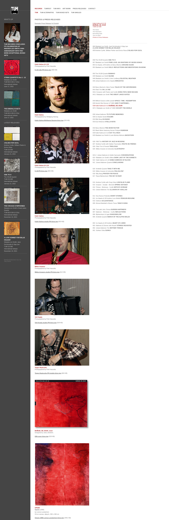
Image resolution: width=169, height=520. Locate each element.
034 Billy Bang (101, 119)
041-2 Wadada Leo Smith (111, 94)
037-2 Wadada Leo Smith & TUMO (112, 108)
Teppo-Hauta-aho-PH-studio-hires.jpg (48, 373)
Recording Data (97, 33)
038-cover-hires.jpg (41, 436)
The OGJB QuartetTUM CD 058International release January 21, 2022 (11, 179)
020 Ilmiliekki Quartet (106, 168)
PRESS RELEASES (79, 8)
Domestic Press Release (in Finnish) (47, 23)
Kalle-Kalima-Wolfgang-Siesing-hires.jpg (49, 120)
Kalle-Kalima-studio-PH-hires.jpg (46, 221)
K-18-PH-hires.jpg (41, 171)
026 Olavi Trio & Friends (105, 146)
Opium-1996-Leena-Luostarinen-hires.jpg (49, 518)
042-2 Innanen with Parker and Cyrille (115, 92)
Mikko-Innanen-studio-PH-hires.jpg (47, 272)
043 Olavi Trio (102, 89)
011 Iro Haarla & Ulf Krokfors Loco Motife (114, 198)
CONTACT (92, 8)
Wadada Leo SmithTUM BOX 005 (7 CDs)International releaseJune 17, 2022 (15, 82)
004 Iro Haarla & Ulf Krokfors (109, 223)
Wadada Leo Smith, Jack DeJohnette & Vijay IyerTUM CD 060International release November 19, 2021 (14, 244)
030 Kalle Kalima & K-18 (106, 133)
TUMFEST (47, 8)
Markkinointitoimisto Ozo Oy (12, 260)
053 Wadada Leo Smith (119, 67)
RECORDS (38, 8)
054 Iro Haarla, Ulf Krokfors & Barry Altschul (113, 65)
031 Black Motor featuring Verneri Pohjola (110, 130)
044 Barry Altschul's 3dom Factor (114, 87)
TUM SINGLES (76, 12)
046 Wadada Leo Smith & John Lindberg (114, 78)
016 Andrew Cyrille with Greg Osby (111, 182)
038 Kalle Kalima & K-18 (107, 105)
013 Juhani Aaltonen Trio (110, 189)
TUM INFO (57, 8)
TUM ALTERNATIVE (47, 12)
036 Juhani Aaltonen (108, 114)
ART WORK (67, 8)
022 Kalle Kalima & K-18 (112, 160)
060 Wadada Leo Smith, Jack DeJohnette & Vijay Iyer (110, 47)
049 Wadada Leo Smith (103, 76)
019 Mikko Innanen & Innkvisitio (108, 171)
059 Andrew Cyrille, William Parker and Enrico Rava (117, 50)
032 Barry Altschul (106, 128)
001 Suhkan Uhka (102, 230)
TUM (36, 12)
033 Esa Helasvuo (104, 121)
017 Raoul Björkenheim (107, 176)
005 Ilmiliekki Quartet (111, 217)
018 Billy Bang (105, 173)
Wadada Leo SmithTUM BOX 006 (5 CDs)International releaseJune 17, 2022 (12, 113)
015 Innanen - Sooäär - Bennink (110, 185)
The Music (96, 29)
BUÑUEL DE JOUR (99, 25)
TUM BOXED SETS (62, 12)
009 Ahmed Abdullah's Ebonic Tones (110, 203)
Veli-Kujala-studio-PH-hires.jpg (45, 322)
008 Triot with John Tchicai (109, 209)
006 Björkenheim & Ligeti (107, 214)
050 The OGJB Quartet (104, 73)
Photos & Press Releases (100, 37)
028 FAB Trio (109, 141)
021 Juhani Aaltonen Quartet (108, 162)
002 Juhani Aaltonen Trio (108, 228)
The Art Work (97, 35)
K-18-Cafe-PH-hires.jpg (43, 70)
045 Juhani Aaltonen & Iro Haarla (108, 81)
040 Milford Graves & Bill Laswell (114, 101)
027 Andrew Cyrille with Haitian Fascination (114, 144)
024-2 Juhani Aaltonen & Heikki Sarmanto (113, 155)
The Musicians (97, 31)
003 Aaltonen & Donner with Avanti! (112, 225)
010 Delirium (103, 201)
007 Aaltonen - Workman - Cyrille (109, 212)
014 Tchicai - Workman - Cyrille (110, 187)
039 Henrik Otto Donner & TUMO (111, 103)
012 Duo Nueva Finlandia (107, 196)
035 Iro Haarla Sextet (103, 117)
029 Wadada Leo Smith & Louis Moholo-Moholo (113, 135)
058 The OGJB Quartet (104, 60)
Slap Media (7, 261)
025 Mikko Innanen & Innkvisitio (109, 149)
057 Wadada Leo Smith (117, 62)
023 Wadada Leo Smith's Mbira (114, 157)
